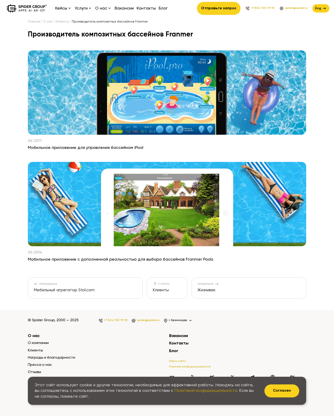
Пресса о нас (40, 365)
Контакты (146, 8)
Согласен (282, 391)
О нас (48, 21)
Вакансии (124, 8)
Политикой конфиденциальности (205, 391)
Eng (321, 8)
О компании (38, 343)
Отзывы (34, 372)
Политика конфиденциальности (190, 366)
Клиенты (62, 21)
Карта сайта (177, 361)
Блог (163, 8)
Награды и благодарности (51, 358)
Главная (34, 21)
